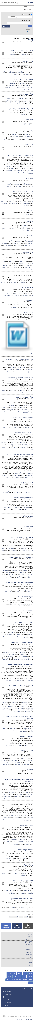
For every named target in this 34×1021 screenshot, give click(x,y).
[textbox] (19, 17)
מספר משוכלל (28, 119)
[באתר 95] (26, 659)
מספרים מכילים (28, 516)
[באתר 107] (26, 168)
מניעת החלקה (28, 221)
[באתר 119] (12, 44)
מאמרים (28, 14)
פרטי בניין (29, 944)
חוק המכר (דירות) (27, 939)
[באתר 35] (26, 74)
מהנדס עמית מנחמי (17, 804)
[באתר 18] (5, 636)
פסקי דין (21, 14)
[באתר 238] (12, 54)
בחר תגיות (28, 30)
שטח (14, 973)
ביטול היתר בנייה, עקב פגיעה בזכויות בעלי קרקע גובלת (19, 780)
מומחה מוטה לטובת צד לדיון (23, 79)
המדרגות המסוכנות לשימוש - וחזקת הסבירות (18, 359)
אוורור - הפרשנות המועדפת (24, 432)
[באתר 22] (22, 706)
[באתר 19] (12, 83)
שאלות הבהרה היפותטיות (24, 397)
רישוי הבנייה (28, 952)
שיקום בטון (29, 803)
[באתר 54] (9, 170)
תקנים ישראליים (27, 949)
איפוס (30, 26)
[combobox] (20, 17)
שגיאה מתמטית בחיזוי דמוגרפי (23, 418)
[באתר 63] (14, 243)
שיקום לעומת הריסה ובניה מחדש (22, 643)
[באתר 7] (20, 708)
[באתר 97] (12, 183)
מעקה (8, 979)
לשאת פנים (29, 300)
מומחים (30, 936)
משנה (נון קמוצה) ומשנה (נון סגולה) (21, 108)
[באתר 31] (27, 240)
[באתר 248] (10, 172)
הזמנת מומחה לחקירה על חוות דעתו (20, 378)
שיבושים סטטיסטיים (26, 737)
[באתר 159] (30, 138)
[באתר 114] (4, 203)
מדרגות (25, 979)
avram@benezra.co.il (10, 999)
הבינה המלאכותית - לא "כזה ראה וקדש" (19, 583)
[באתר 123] (14, 228)
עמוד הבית (30, 6)
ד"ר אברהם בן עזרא (17, 41)
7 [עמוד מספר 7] (17, 916)
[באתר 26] (14, 134)
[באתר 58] (26, 85)
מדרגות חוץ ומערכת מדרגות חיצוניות (21, 685)
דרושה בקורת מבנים (26, 130)
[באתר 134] (13, 839)
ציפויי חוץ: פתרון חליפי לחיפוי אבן (22, 899)
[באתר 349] (24, 409)
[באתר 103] (27, 123)
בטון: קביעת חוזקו (27, 61)
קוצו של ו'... (29, 40)
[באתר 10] (19, 636)
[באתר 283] (9, 186)
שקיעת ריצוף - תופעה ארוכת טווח (22, 537)
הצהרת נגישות (29, 1019)
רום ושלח (30, 976)
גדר (19, 976)
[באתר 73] (17, 101)
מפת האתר (20, 1019)
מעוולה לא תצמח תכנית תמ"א (23, 880)
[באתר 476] (8, 87)
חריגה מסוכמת (28, 252)
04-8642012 (8, 994)
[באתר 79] (30, 576)
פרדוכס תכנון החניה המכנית (23, 498)
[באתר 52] (16, 200)
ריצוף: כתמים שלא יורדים (25, 597)
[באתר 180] (7, 166)
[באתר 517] (13, 201)
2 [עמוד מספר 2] (29, 916)
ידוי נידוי (30, 210)
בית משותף (28, 954)
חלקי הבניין (28, 942)
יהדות (30, 962)
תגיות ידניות (28, 960)
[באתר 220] (21, 172)
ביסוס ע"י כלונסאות (26, 826)
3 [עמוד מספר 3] (27, 916)
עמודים (9, 976)
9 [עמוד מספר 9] (12, 916)
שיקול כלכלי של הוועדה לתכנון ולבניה (20, 665)
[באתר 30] (30, 680)
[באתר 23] (18, 241)
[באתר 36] (24, 225)
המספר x (30, 769)
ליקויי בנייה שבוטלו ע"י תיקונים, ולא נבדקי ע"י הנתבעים (18, 717)
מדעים (30, 965)
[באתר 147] (9, 138)
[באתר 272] (23, 83)
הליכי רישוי (29, 179)
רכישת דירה (29, 235)
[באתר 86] (21, 98)
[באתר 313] (5, 139)
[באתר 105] (16, 166)
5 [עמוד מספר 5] (22, 916)
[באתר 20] (30, 658)
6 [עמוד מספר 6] (19, 916)
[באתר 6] (16, 817)
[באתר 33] (13, 240)
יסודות (30, 979)
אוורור (30, 983)
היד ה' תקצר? (28, 865)
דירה (25, 973)
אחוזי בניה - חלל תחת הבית (24, 623)
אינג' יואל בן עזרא (19, 456)
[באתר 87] (5, 658)
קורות (23, 976)
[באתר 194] (23, 54)
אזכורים (29, 957)
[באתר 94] (23, 71)
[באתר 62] (16, 184)
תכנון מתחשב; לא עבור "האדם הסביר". (20, 155)
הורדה (31, 354)
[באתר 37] (12, 85)
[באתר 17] (30, 170)
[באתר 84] (20, 72)
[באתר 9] (16, 74)
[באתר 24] (22, 858)
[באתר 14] (11, 730)
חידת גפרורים (28, 527)
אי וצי (31, 274)
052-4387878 (8, 1002)
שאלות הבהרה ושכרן (26, 94)
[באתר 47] (21, 574)
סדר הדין (29, 934)
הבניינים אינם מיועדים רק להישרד (22, 50)
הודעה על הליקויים (27, 750)
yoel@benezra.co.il (9, 1005)
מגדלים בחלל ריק (27, 482)
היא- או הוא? (29, 145)
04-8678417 (8, 991)
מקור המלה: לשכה (26, 287)
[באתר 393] (27, 44)
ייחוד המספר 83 (28, 611)
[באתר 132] (15, 139)
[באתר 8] (13, 282)
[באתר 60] (26, 139)
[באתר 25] (19, 138)
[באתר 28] (15, 265)
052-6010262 (8, 997)
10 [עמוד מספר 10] (10, 916)
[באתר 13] (21, 572)
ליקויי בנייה (29, 947)
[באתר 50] (3, 201)
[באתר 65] (3, 442)
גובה (15, 976)
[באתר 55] (26, 101)
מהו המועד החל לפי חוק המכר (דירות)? (19, 454)
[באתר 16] (26, 166)
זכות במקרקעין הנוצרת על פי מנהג (21, 557)
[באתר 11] (11, 168)
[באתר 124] (30, 475)
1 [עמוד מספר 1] (32, 916)
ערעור (9, 973)
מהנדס (19, 973)
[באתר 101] (30, 172)
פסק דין (30, 973)
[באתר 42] (25, 704)
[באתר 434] (13, 71)
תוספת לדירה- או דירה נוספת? (23, 191)
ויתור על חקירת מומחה (25, 850)
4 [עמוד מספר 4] (24, 916)
